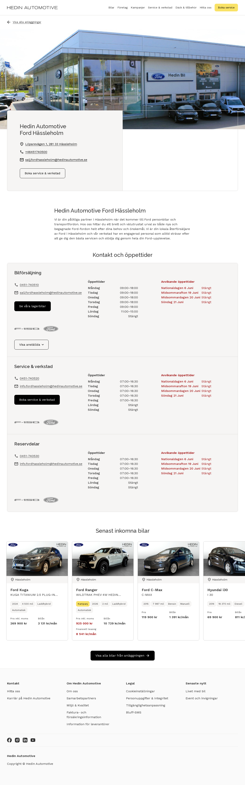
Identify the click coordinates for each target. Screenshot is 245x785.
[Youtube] (33, 740)
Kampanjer (138, 7)
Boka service (226, 7)
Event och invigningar (202, 698)
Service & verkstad (160, 10)
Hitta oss (205, 7)
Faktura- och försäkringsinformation (84, 714)
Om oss (72, 691)
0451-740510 (29, 285)
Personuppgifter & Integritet (147, 698)
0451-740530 (29, 456)
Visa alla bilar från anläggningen (122, 656)
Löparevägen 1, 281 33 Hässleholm (48, 144)
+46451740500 (33, 152)
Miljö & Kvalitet (78, 705)
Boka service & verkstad (42, 173)
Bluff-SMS (133, 712)
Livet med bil (195, 691)
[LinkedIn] (25, 740)
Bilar (111, 10)
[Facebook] (9, 740)
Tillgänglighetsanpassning (145, 705)
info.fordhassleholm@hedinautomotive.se (51, 386)
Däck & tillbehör (186, 10)
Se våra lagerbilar (32, 306)
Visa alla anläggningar (24, 22)
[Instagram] (17, 740)
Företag (122, 10)
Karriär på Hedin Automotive (28, 698)
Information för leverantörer (88, 724)
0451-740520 (29, 378)
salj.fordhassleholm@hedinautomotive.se (51, 292)
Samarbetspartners (81, 698)
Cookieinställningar (140, 691)
